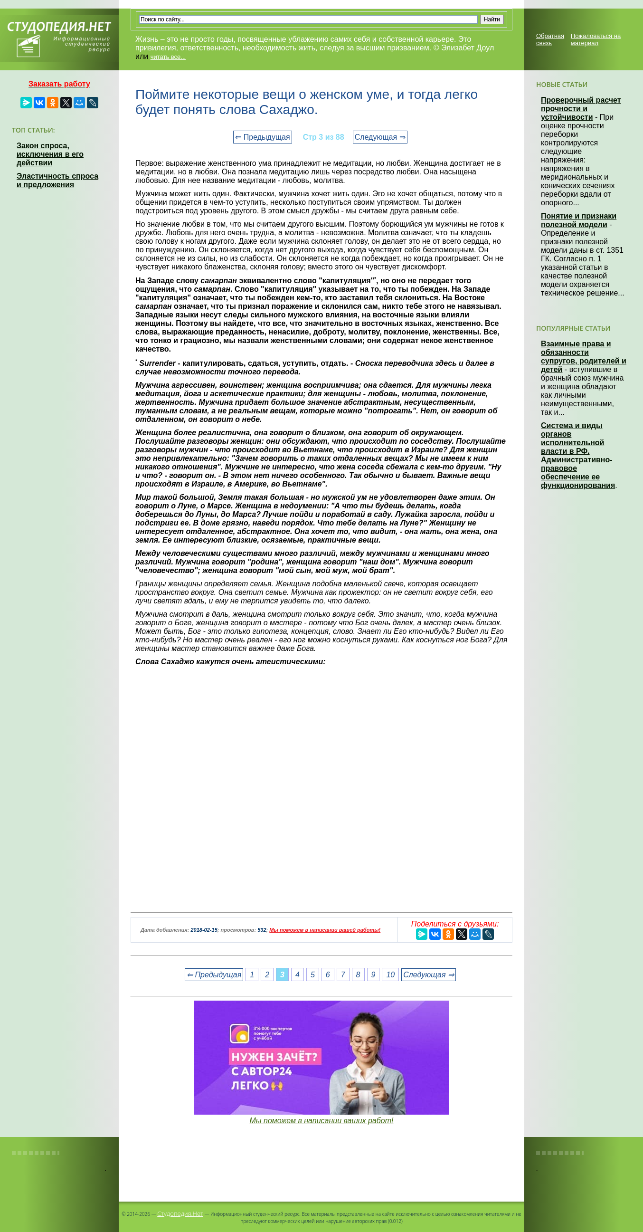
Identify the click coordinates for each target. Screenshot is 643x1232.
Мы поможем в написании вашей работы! (324, 930)
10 (390, 975)
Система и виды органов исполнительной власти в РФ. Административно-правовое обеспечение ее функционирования (578, 455)
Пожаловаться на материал (596, 39)
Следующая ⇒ (380, 137)
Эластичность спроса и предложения (57, 180)
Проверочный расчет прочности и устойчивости (581, 108)
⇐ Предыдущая (262, 137)
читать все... (168, 56)
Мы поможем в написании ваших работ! (321, 1121)
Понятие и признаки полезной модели (578, 220)
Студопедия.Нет (180, 1213)
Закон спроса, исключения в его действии (50, 154)
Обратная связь (550, 39)
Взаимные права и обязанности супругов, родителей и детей (583, 356)
